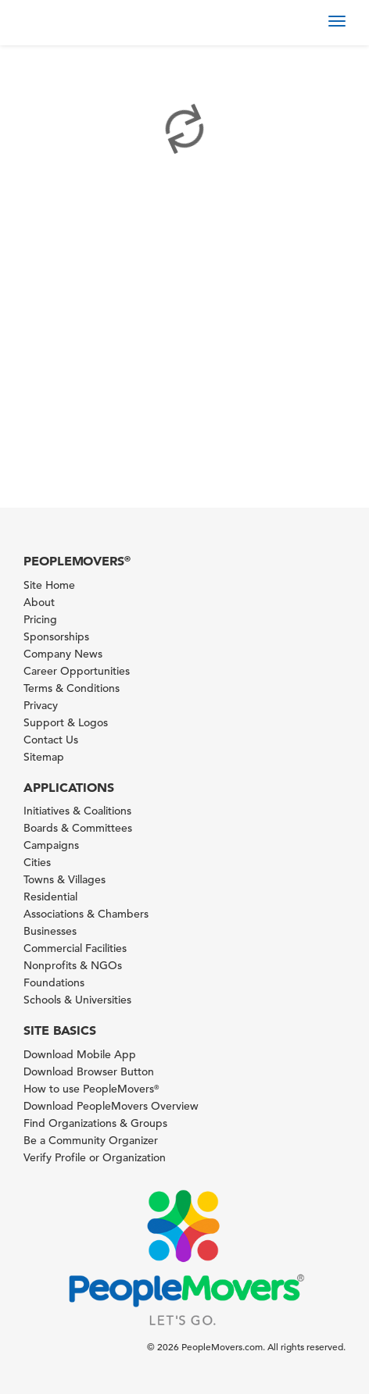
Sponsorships (56, 636)
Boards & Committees (77, 828)
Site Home (49, 585)
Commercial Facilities (75, 948)
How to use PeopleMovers (91, 1089)
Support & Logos (65, 722)
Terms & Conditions (71, 688)
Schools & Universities (77, 1000)
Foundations (53, 982)
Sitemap (43, 757)
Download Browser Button (88, 1071)
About (39, 602)
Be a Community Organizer (90, 1140)
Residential (50, 897)
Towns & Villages (64, 879)
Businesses (50, 931)
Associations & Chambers (86, 914)
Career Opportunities (76, 671)
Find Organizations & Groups (95, 1123)
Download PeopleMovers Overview (111, 1106)
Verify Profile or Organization (94, 1157)
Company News (62, 654)
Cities (37, 862)
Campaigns (51, 845)
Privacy (40, 705)
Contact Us (50, 740)
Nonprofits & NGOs (72, 965)
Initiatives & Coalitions (77, 811)
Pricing (40, 619)
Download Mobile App (79, 1054)
